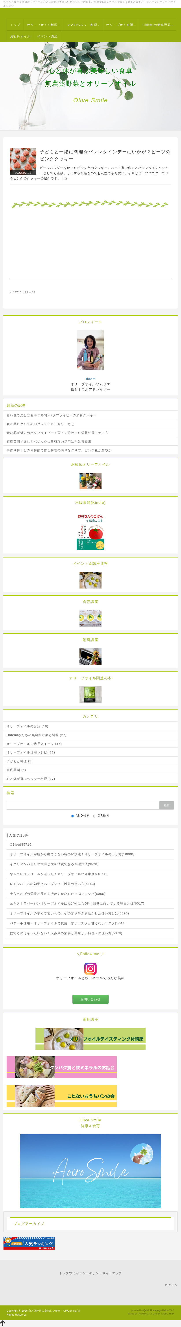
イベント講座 (47, 36)
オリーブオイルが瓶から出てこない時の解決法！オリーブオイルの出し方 (72, 854)
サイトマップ (112, 1273)
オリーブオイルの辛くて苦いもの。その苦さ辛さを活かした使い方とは (69, 913)
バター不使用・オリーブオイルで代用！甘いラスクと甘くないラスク (68, 923)
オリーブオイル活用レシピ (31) (31, 752)
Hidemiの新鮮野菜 (157, 25)
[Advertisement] (90, 248)
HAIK (171, 1313)
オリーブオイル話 (120, 25)
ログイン (171, 1285)
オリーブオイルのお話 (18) (27, 726)
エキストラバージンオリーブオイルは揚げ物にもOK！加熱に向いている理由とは (77, 903)
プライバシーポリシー (86, 1273)
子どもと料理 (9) (20, 761)
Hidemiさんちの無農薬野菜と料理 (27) (37, 735)
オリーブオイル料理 (43, 25)
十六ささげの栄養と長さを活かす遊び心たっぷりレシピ (57, 894)
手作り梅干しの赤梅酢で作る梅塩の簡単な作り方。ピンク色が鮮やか (59, 450)
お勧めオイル (20, 36)
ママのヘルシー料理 (83, 25)
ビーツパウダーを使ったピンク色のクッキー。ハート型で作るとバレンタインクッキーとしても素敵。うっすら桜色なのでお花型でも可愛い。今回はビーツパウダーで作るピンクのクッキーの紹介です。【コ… (89, 173)
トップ (15, 25)
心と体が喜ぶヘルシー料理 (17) (31, 778)
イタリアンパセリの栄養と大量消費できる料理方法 (54, 864)
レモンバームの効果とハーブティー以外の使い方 (52, 884)
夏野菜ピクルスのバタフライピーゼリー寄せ (40, 424)
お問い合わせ (90, 999)
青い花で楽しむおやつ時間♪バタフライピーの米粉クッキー (52, 415)
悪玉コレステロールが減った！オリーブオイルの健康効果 (59, 874)
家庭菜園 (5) (16, 770)
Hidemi (90, 379)
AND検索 (80, 815)
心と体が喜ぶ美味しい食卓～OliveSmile (52, 1310)
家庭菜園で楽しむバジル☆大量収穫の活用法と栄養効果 (49, 441)
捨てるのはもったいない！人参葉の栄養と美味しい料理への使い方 (66, 933)
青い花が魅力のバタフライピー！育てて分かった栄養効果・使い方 (57, 433)
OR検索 (101, 815)
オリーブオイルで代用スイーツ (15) (34, 744)
